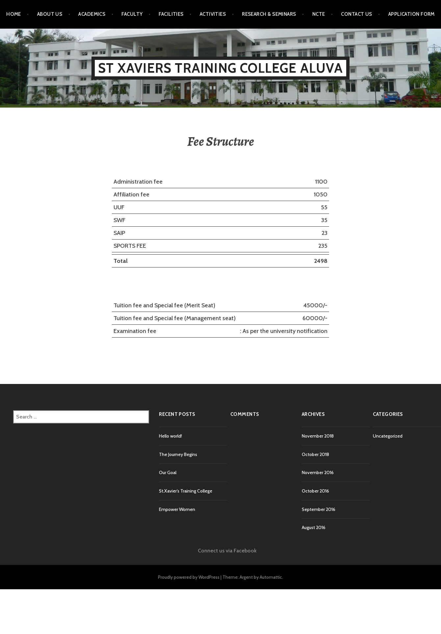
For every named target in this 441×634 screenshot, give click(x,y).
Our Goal (167, 472)
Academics (91, 14)
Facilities (171, 14)
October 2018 (315, 454)
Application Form (411, 14)
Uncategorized (387, 436)
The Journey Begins (178, 454)
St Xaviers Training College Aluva (220, 68)
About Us (50, 14)
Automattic (271, 577)
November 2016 (318, 472)
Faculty (132, 14)
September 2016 (318, 509)
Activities (213, 14)
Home (13, 14)
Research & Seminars (269, 14)
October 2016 (315, 491)
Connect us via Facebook (227, 550)
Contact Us (356, 14)
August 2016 (313, 527)
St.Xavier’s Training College (185, 491)
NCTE (318, 14)
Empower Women (177, 509)
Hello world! (170, 436)
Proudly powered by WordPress (189, 577)
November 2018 (318, 436)
